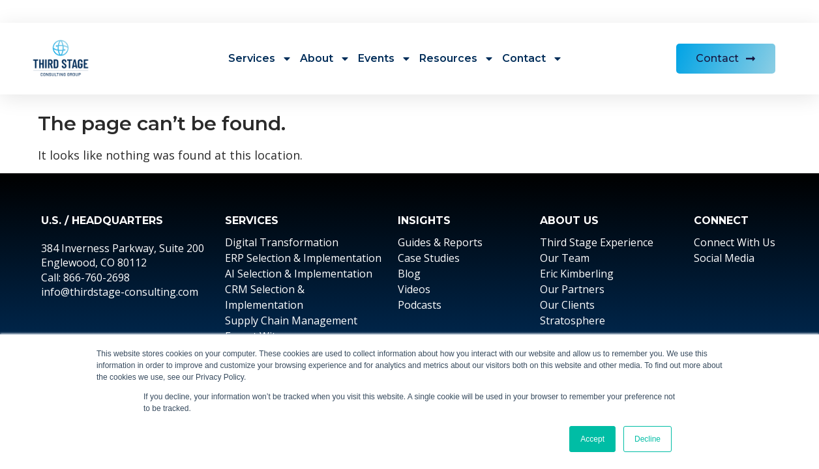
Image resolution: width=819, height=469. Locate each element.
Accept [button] (592, 439)
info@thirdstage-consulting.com (119, 292)
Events (384, 58)
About (325, 58)
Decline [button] (647, 439)
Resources (456, 58)
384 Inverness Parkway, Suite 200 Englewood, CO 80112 (122, 255)
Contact (532, 58)
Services (260, 58)
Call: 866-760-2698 (85, 277)
